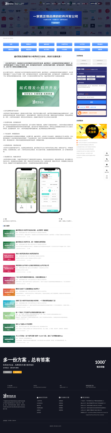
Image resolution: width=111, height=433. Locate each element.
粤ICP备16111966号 (57, 426)
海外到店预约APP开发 (34, 326)
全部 (11, 44)
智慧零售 (61, 410)
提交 (91, 102)
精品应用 (28, 49)
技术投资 (39, 412)
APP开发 (82, 44)
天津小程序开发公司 (32, 279)
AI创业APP (21, 338)
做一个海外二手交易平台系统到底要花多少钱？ (29, 314)
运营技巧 (82, 49)
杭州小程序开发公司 (32, 232)
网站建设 (100, 44)
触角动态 (46, 44)
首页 (9, 38)
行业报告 (64, 49)
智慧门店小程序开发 (41, 279)
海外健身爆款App (28, 338)
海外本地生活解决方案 (24, 326)
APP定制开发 (40, 403)
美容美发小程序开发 (41, 232)
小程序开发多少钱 (83, 63)
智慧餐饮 (61, 407)
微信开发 (11, 49)
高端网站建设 (40, 407)
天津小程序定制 (31, 256)
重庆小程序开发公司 (32, 244)
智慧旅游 (61, 400)
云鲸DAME (14, 420)
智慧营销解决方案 (23, 279)
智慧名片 (28, 44)
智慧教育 (61, 405)
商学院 (11, 38)
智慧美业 (61, 403)
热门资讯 (46, 49)
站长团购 (9, 420)
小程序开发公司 (100, 60)
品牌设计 (39, 410)
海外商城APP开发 (44, 326)
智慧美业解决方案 (23, 232)
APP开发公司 (99, 63)
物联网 (100, 49)
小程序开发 (64, 44)
